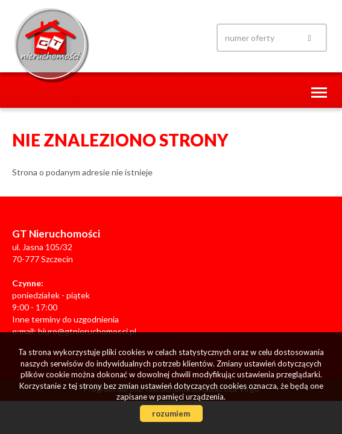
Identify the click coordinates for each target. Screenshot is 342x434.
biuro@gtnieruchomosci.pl (87, 331)
